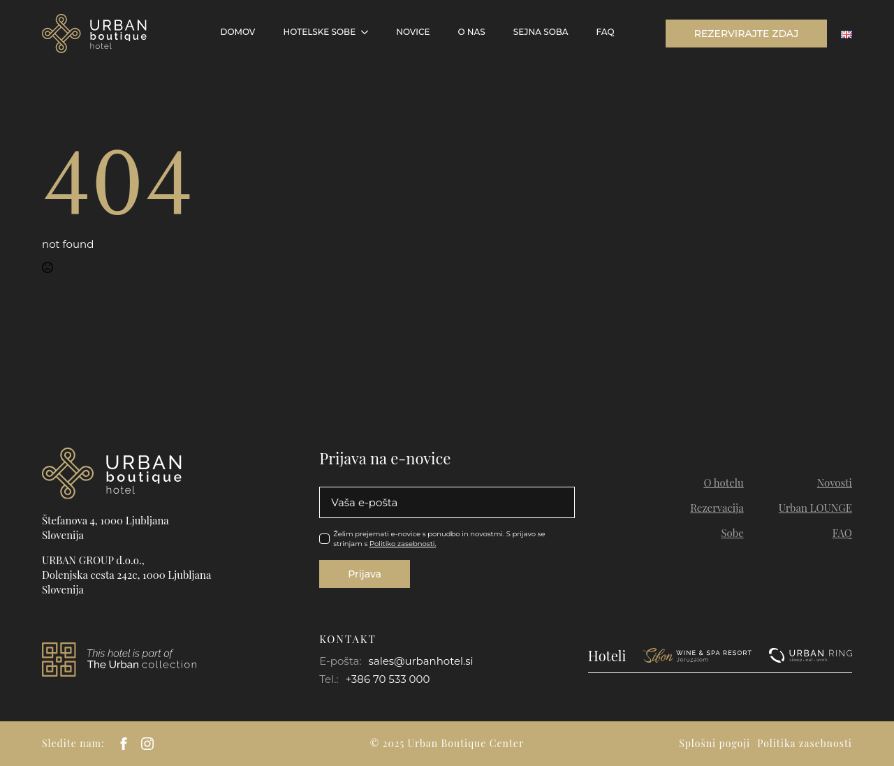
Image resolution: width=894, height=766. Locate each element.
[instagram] (147, 744)
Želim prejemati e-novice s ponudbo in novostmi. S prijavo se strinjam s (439, 538)
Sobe (732, 533)
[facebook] (123, 744)
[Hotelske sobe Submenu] (369, 32)
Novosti (834, 482)
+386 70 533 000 (388, 679)
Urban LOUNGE (815, 508)
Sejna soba (541, 32)
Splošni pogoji (714, 743)
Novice (413, 32)
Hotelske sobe (319, 32)
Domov (238, 32)
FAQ (605, 32)
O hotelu (723, 482)
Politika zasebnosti (804, 743)
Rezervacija (717, 508)
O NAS (471, 32)
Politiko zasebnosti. (403, 543)
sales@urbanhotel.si (420, 661)
